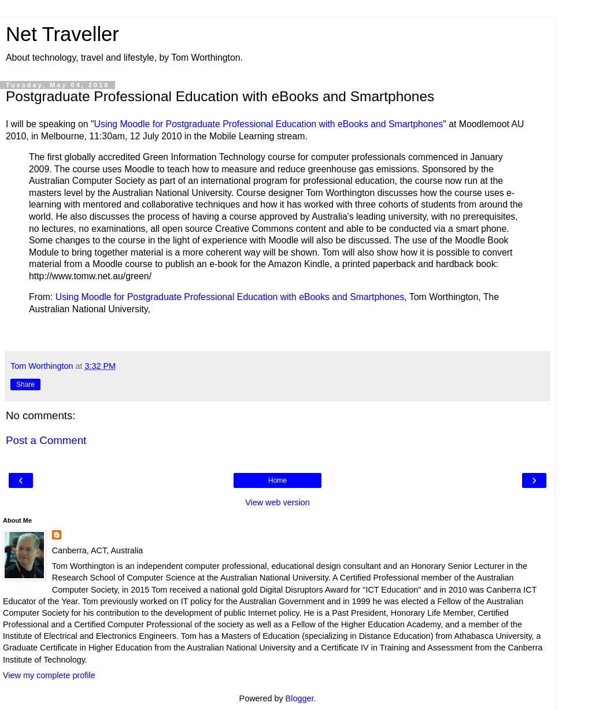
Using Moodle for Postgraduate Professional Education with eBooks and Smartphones (268, 124)
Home (277, 480)
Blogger (300, 698)
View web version (277, 502)
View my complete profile (49, 675)
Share (25, 384)
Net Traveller (62, 34)
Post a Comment (46, 440)
